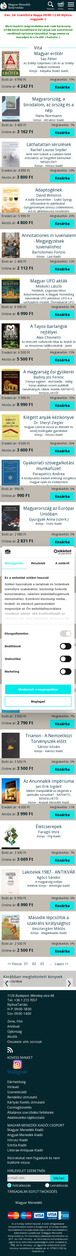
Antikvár (13, 1026)
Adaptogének (48, 190)
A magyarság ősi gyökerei (48, 372)
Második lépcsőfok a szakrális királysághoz (49, 920)
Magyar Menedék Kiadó (25, 1130)
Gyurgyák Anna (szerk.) (49, 519)
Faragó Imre (48, 831)
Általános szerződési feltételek (30, 1112)
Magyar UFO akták (48, 281)
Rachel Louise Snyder (48, 149)
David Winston (48, 195)
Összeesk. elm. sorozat (24, 1041)
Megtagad (38, 701)
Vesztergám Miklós (48, 928)
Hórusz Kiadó (17, 1140)
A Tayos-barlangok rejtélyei (48, 329)
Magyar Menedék (28, 1202)
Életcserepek (49, 826)
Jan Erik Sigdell (48, 786)
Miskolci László (49, 286)
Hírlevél (13, 1087)
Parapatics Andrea (49, 473)
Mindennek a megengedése (38, 689)
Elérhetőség (16, 1082)
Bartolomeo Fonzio (48, 252)
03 (42, 964)
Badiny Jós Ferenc (48, 377)
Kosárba (62, 87)
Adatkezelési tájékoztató (26, 1117)
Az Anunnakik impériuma (49, 781)
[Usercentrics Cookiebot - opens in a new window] (54, 552)
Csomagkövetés (19, 1107)
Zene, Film (15, 1021)
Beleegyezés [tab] (14, 563)
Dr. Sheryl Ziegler (49, 422)
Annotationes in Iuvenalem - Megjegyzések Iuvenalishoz (49, 241)
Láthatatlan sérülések (49, 144)
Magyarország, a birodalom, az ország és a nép (49, 104)
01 (26, 964)
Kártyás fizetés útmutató (26, 1102)
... (50, 964)
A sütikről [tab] (62, 563)
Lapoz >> (62, 964)
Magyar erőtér (48, 53)
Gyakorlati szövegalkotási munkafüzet (48, 465)
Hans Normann (48, 115)
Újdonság (14, 1031)
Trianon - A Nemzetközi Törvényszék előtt (48, 738)
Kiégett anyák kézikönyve (48, 417)
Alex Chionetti (48, 337)
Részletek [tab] (38, 563)
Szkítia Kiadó (17, 1145)
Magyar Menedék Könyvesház (15, 8)
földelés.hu (38, 1251)
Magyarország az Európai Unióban (48, 511)
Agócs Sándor (49, 877)
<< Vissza (14, 964)
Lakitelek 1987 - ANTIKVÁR (48, 872)
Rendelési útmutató (22, 1097)
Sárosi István (48, 746)
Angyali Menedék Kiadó (25, 1135)
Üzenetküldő (17, 1092)
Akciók (12, 1036)
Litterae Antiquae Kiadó (25, 1150)
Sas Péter (49, 58)
